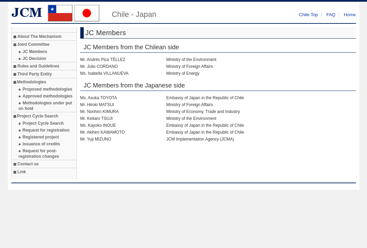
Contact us (28, 164)
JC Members (35, 51)
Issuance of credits (41, 144)
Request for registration (46, 130)
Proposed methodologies (47, 89)
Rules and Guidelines (39, 66)
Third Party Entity (35, 74)
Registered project (41, 137)
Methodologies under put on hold (45, 106)
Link (22, 171)
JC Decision (35, 58)
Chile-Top (308, 14)
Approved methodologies (48, 96)
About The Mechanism (40, 36)
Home (350, 14)
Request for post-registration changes (39, 153)
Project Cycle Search (43, 123)
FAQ (330, 14)
